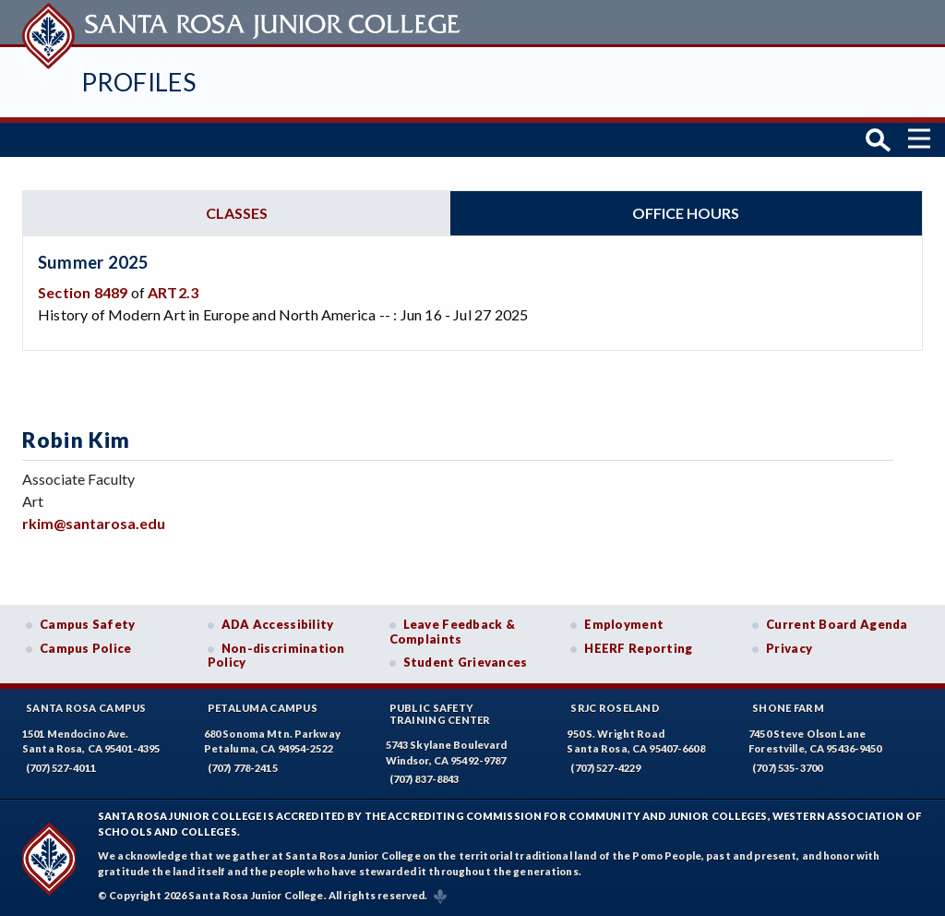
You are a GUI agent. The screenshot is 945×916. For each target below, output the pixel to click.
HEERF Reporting (638, 647)
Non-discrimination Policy (276, 654)
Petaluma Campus (262, 707)
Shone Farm (788, 707)
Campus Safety (88, 623)
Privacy (789, 647)
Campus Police (86, 647)
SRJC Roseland (615, 707)
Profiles (138, 81)
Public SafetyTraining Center (440, 713)
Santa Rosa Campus (86, 707)
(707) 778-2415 (243, 767)
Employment (624, 623)
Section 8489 (82, 292)
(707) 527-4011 (61, 767)
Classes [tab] (237, 212)
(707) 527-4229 (605, 767)
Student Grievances (465, 662)
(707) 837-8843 (424, 779)
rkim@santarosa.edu (93, 522)
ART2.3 (173, 292)
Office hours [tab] (685, 212)
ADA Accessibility (277, 623)
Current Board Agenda (837, 623)
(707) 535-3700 (787, 767)
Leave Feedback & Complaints (452, 630)
